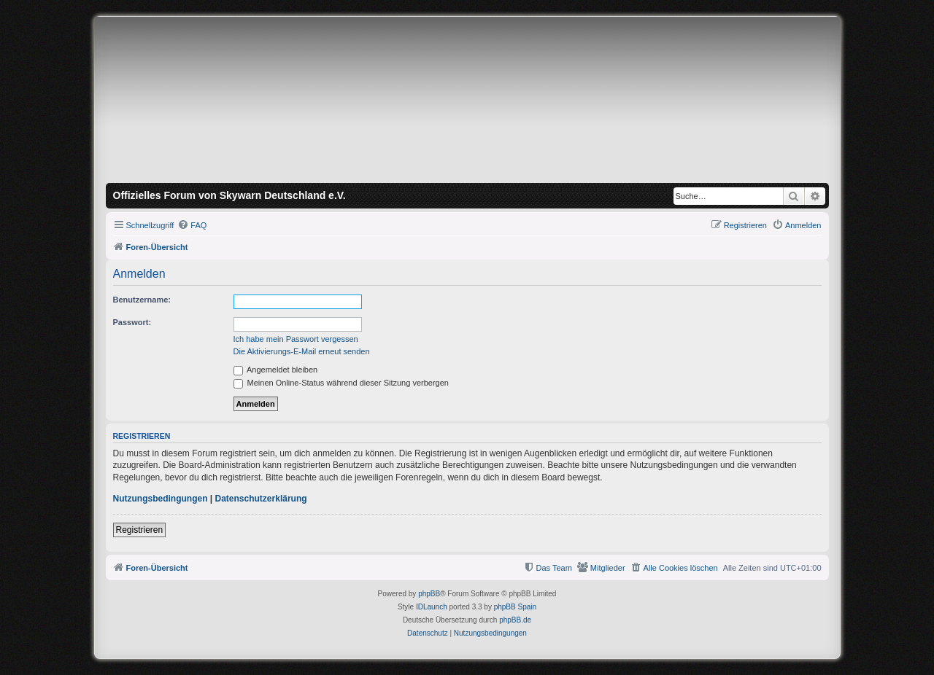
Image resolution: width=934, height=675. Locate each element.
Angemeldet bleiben (276, 369)
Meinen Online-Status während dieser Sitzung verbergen (341, 382)
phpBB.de (515, 620)
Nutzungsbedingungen (160, 498)
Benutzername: (142, 299)
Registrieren (139, 530)
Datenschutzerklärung (261, 498)
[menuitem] (192, 225)
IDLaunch (431, 607)
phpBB (429, 594)
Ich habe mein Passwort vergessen (296, 339)
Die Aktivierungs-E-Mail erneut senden (302, 351)
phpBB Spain (515, 607)
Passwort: (132, 322)
